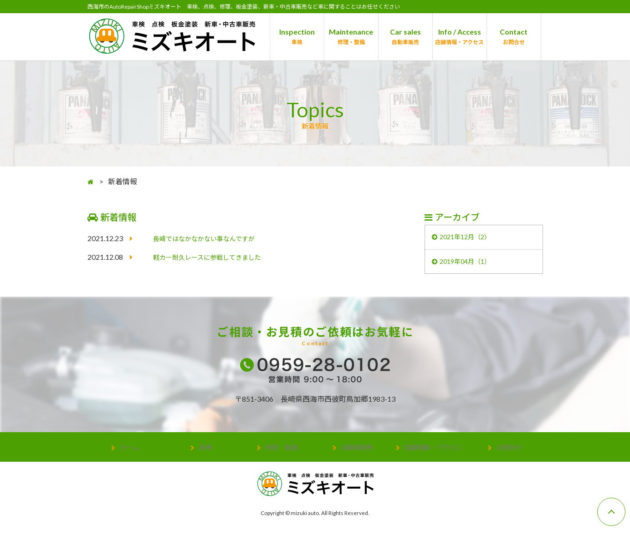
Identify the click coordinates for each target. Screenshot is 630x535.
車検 (205, 451)
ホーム (129, 451)
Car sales (405, 36)
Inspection (297, 36)
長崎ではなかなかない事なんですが (211, 238)
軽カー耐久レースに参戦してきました (215, 257)
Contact (514, 36)
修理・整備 (281, 451)
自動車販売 (357, 451)
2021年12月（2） (469, 238)
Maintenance (351, 36)
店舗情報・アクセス (433, 451)
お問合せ (509, 451)
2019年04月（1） (469, 264)
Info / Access (459, 36)
